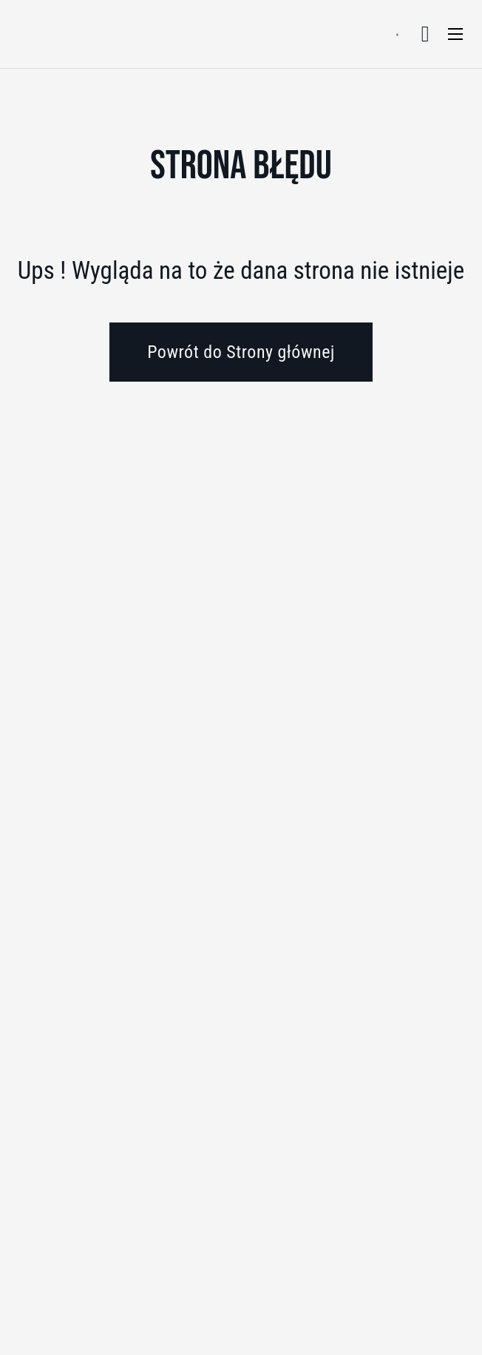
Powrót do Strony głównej (241, 352)
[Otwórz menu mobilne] (455, 34)
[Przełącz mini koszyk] (425, 34)
